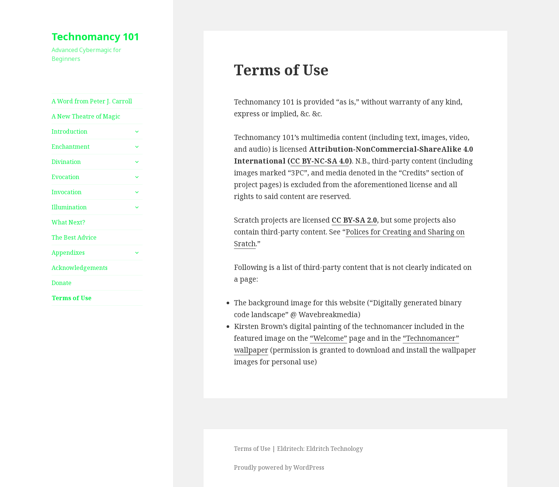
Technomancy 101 (95, 36)
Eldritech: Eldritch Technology (320, 449)
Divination (66, 162)
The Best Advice (74, 237)
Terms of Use (71, 298)
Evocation (65, 177)
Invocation (66, 192)
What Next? (68, 222)
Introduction (69, 131)
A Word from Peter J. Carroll (92, 101)
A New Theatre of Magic (86, 116)
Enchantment (71, 147)
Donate (61, 283)
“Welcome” (328, 338)
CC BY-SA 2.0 (354, 220)
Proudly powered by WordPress (279, 467)
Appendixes (68, 252)
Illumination (69, 207)
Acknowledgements (80, 268)
